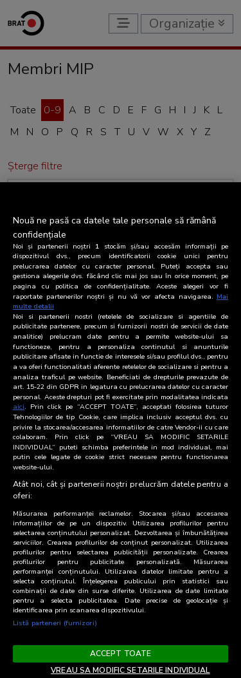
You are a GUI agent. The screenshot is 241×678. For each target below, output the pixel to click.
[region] (120, 430)
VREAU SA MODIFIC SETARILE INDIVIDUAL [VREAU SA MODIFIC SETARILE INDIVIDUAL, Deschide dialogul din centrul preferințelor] (130, 670)
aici (18, 406)
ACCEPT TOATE (120, 653)
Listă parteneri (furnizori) (55, 623)
